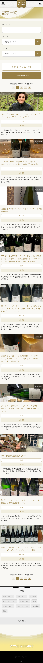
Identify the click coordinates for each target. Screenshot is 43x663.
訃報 (34, 601)
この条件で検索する (21, 75)
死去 (4, 611)
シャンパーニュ (8, 596)
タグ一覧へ (22, 621)
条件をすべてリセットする (21, 67)
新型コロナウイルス (9, 601)
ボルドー (33, 596)
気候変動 (36, 606)
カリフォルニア (8, 606)
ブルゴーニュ (21, 596)
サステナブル (24, 601)
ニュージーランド (22, 606)
